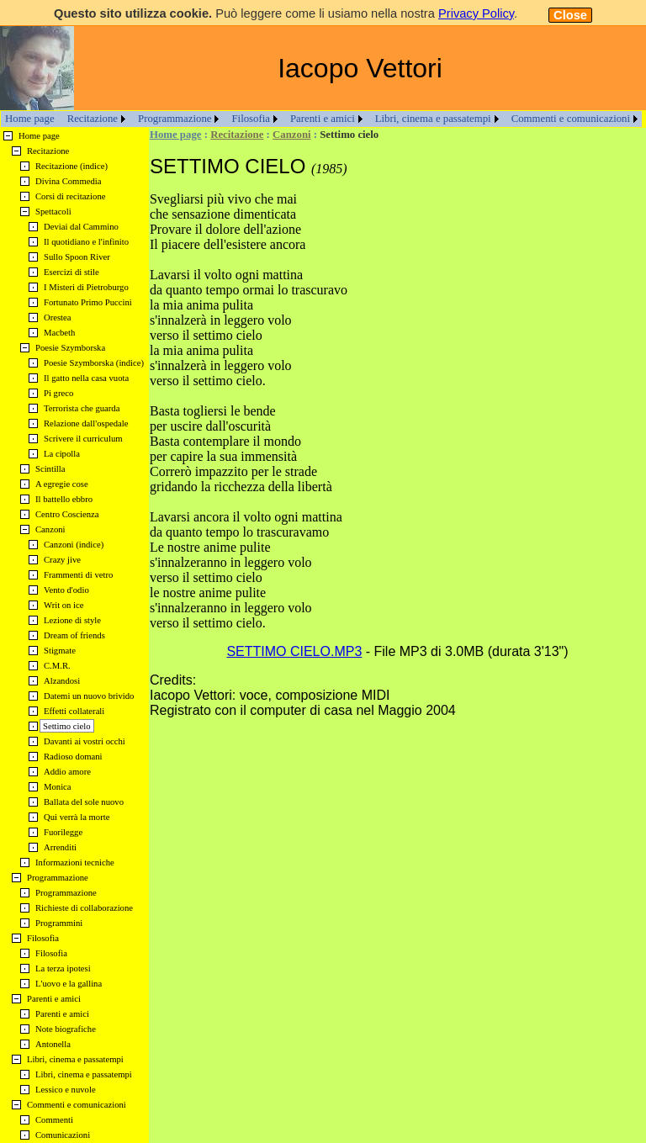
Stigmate (60, 650)
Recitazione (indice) (71, 166)
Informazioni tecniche (74, 862)
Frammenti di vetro (78, 574)
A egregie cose (61, 484)
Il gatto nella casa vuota (86, 378)
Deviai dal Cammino (81, 226)
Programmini (58, 923)
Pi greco (58, 393)
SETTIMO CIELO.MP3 (294, 651)
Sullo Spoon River (77, 257)
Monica (57, 786)
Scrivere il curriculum (83, 438)
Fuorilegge (63, 832)
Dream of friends (74, 635)
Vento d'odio (66, 590)
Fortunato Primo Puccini (88, 302)
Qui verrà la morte (76, 817)
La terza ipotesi (63, 968)
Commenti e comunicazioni (570, 118)
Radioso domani (73, 756)
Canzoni (292, 134)
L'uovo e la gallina (68, 983)
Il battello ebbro (64, 499)
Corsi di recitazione (70, 196)
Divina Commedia (68, 181)
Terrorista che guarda (81, 408)
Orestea (57, 317)
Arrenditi (60, 847)
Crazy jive (62, 559)
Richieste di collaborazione (84, 908)
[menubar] (321, 119)
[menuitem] (30, 119)
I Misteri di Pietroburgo (86, 287)
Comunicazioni (62, 1135)
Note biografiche (65, 1029)
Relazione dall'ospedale (86, 423)
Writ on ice (64, 605)
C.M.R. (57, 665)
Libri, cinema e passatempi (433, 118)
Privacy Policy (476, 13)
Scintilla (50, 469)
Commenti (54, 1119)
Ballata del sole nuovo (84, 802)
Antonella (53, 1044)
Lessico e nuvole (65, 1089)
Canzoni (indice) (73, 544)
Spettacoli (53, 211)
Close (570, 15)
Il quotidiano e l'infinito (86, 241)
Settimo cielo (67, 726)
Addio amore (67, 771)
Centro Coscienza (66, 514)
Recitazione (92, 118)
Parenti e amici (322, 118)
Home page (30, 118)
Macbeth (59, 332)
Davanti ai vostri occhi (84, 741)
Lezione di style (72, 620)
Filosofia (250, 118)
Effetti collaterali (74, 711)
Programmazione (174, 118)
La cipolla (62, 453)
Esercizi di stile (71, 272)
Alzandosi (62, 680)
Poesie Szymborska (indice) (94, 363)
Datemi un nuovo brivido (89, 696)
